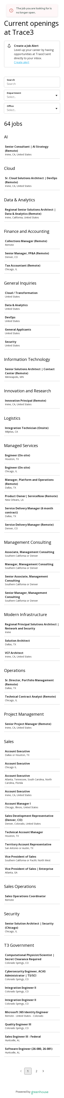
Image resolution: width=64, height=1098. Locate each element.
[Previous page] (21, 1071)
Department (14, 92)
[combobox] (7, 97)
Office (10, 106)
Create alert (21, 62)
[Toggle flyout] (56, 95)
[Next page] (43, 1071)
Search (11, 79)
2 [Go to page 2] (36, 1071)
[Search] (32, 84)
